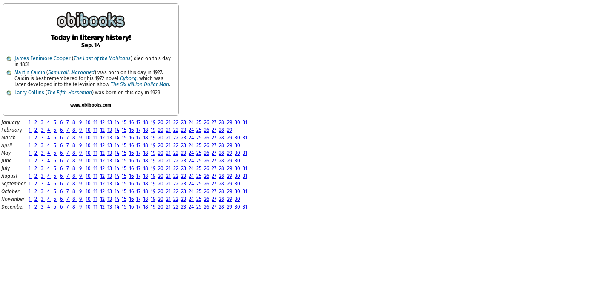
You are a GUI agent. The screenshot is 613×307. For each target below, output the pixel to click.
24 (191, 122)
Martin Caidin (29, 72)
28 (221, 122)
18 (145, 122)
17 (138, 122)
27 (214, 122)
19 (153, 122)
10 (88, 122)
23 (183, 122)
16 (131, 122)
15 (124, 122)
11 (95, 122)
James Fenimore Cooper (42, 58)
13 (109, 122)
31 (245, 122)
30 (237, 122)
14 (117, 122)
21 (168, 122)
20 (160, 122)
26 (206, 122)
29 (229, 122)
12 (102, 122)
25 (198, 122)
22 (175, 122)
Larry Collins (29, 93)
